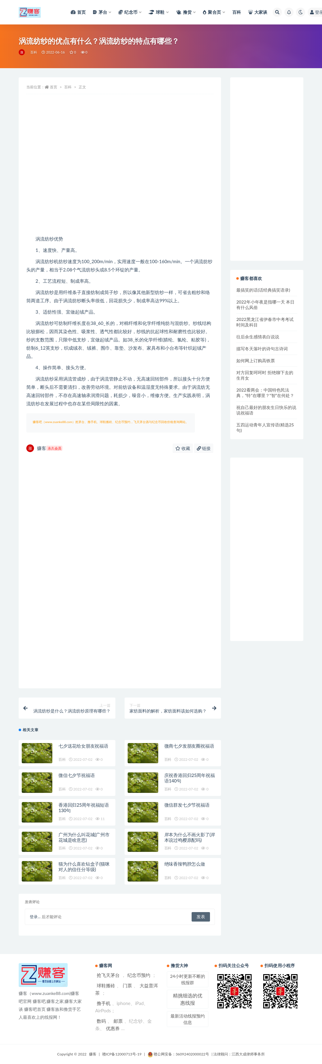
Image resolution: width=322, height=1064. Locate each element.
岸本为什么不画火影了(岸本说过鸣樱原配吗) (189, 837)
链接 (204, 448)
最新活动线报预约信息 (187, 1019)
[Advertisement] (119, 186)
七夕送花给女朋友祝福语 (83, 746)
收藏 (182, 448)
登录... (35, 916)
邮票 (118, 1021)
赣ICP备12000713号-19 (122, 1054)
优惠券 (113, 1028)
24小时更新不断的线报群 (187, 979)
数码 (101, 1021)
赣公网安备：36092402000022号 (178, 1054)
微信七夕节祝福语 (76, 775)
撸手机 (103, 1003)
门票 (127, 985)
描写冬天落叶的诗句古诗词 (262, 348)
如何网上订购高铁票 (255, 360)
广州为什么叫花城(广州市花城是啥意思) (84, 837)
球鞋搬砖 (106, 985)
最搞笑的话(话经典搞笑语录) (263, 290)
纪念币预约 (138, 975)
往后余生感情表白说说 (257, 336)
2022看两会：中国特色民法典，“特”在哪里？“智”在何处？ (265, 392)
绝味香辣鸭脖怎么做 (184, 864)
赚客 (44, 448)
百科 (33, 52)
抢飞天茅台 (108, 975)
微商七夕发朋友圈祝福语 (189, 746)
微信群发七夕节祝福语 (187, 805)
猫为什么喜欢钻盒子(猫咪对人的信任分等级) (84, 866)
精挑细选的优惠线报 (187, 999)
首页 (53, 87)
